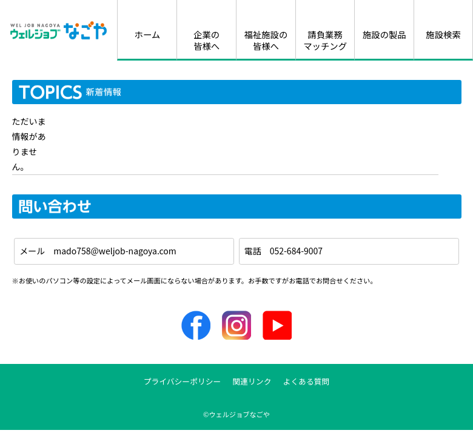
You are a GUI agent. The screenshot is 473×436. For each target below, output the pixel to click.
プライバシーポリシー (182, 381)
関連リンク (251, 381)
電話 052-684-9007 (283, 251)
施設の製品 (384, 34)
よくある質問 (306, 381)
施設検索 (443, 34)
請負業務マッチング (325, 40)
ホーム (147, 34)
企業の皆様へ (206, 40)
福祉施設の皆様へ (265, 40)
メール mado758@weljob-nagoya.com (97, 251)
